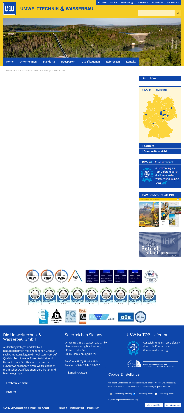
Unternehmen (28, 61)
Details (128, 393)
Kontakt (131, 61)
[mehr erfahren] (163, 386)
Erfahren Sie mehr (17, 383)
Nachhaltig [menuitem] (127, 2)
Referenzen (113, 61)
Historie (11, 391)
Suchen (177, 13)
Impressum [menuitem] (173, 2)
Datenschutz (77, 407)
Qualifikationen (90, 61)
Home (10, 61)
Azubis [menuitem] (113, 2)
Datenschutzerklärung (128, 400)
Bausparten (68, 61)
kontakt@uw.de (77, 372)
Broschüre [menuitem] (157, 2)
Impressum (93, 407)
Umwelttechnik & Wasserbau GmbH (22, 70)
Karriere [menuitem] (102, 2)
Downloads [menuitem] (142, 2)
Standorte (49, 61)
